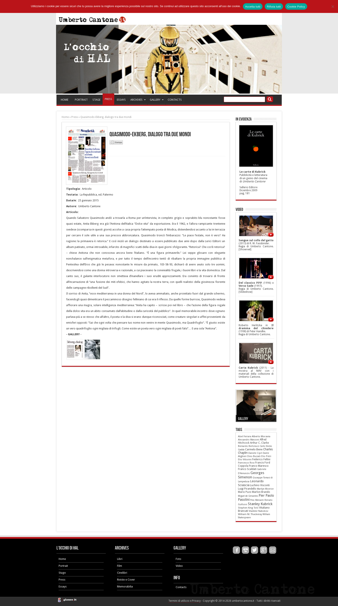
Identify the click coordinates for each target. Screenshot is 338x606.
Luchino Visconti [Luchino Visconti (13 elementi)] (260, 485)
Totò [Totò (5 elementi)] (256, 507)
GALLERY (157, 99)
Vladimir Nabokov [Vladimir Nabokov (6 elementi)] (258, 511)
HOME (64, 99)
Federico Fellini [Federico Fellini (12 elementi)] (261, 459)
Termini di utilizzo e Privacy (184, 600)
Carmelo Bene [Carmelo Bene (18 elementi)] (254, 449)
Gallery (243, 419)
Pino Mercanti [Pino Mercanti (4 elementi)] (257, 500)
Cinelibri (122, 572)
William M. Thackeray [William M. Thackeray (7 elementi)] (250, 514)
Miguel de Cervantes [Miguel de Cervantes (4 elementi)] (248, 496)
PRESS (108, 99)
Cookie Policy (296, 6)
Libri (119, 559)
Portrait (63, 565)
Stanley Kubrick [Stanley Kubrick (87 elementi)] (260, 504)
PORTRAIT (81, 99)
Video (179, 565)
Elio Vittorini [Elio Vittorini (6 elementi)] (245, 459)
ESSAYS (121, 99)
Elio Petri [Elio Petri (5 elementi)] (266, 456)
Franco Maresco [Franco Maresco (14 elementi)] (259, 465)
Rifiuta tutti (274, 6)
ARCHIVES (138, 99)
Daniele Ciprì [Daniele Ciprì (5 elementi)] (255, 453)
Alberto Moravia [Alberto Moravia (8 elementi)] (261, 436)
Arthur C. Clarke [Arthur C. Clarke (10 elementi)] (259, 442)
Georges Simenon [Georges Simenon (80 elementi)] (251, 475)
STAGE (96, 99)
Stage (62, 572)
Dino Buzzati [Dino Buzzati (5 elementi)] (254, 456)
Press (74, 117)
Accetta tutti (252, 6)
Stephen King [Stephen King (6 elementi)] (245, 507)
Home (65, 117)
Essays (63, 586)
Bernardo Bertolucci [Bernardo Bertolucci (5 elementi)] (248, 446)
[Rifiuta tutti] (332, 6)
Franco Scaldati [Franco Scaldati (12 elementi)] (247, 469)
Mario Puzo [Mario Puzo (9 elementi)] (244, 491)
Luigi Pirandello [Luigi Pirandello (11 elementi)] (247, 488)
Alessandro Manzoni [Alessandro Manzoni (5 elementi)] (248, 439)
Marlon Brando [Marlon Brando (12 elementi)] (261, 491)
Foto (178, 559)
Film (119, 565)
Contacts (181, 587)
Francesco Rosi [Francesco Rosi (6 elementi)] (246, 462)
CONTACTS (175, 99)
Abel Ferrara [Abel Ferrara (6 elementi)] (244, 436)
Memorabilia (125, 586)
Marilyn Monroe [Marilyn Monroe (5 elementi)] (265, 488)
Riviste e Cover (126, 579)
